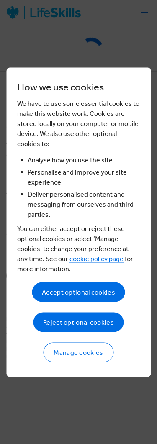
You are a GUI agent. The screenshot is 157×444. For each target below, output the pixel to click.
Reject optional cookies (78, 322)
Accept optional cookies (78, 292)
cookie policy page (96, 258)
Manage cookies (78, 352)
